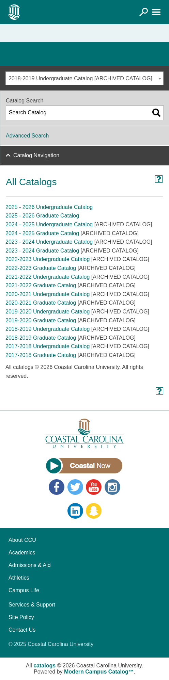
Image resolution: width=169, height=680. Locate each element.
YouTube (94, 487)
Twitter (75, 487)
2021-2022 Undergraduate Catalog (47, 277)
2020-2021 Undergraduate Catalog (47, 294)
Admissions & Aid (30, 565)
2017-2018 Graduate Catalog (40, 355)
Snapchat (94, 511)
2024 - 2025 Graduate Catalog (42, 233)
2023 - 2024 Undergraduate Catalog (49, 242)
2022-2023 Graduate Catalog (40, 268)
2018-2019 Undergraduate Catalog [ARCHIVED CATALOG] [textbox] (80, 78)
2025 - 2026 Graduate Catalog (42, 215)
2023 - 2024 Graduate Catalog (42, 251)
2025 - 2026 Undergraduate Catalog (49, 207)
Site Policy (21, 617)
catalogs (44, 665)
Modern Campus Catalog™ (99, 672)
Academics (22, 552)
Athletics (19, 578)
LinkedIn (75, 511)
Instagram (112, 487)
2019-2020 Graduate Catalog (40, 320)
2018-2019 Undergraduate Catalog (47, 329)
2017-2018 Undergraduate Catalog (47, 346)
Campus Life (24, 590)
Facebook (56, 487)
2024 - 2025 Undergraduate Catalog (49, 224)
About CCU (22, 540)
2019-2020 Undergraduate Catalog (47, 311)
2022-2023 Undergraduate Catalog (47, 259)
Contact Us (22, 630)
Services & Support (32, 605)
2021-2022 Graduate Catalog (40, 285)
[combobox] (84, 78)
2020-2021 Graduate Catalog (40, 303)
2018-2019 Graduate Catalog (40, 338)
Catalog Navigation (36, 155)
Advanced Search (27, 136)
